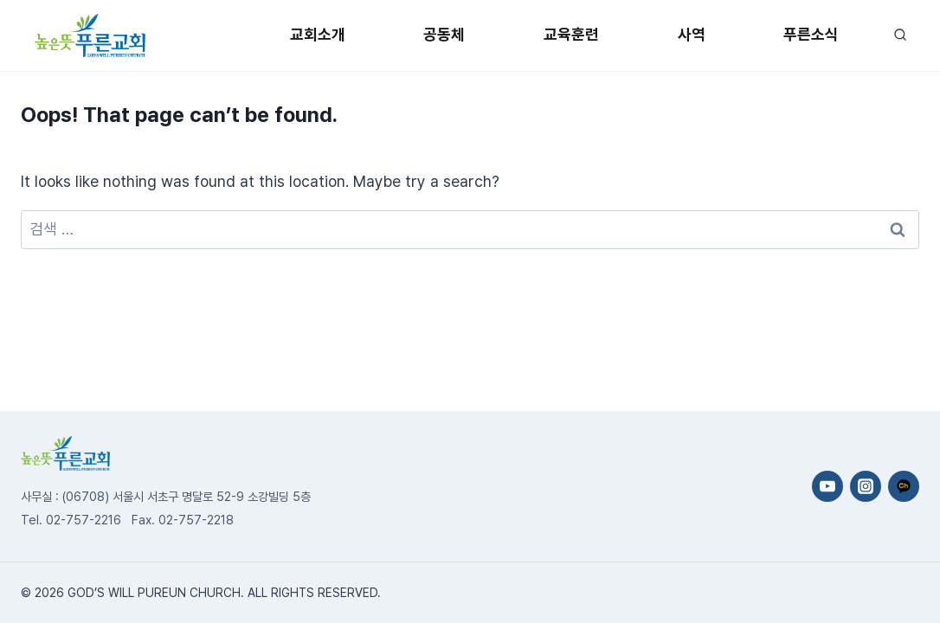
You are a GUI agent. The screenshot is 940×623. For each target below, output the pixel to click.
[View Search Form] (899, 35)
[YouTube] (827, 486)
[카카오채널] (903, 486)
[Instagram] (865, 486)
